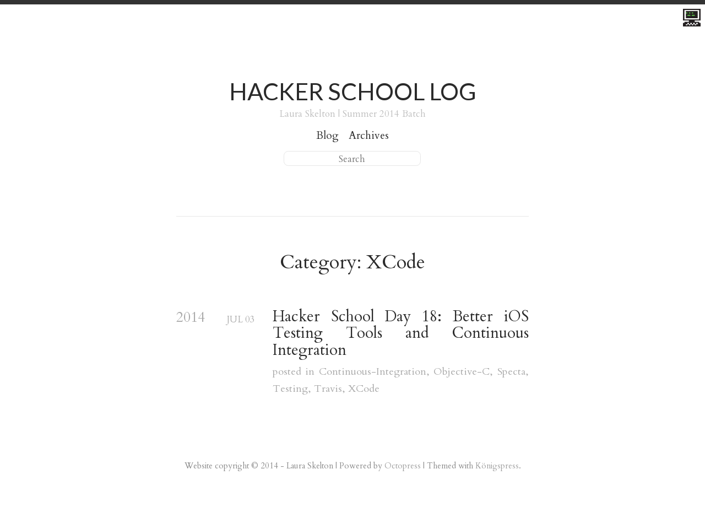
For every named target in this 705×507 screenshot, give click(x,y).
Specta (511, 372)
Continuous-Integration (372, 372)
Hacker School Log (352, 91)
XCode (363, 389)
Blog (327, 135)
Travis (328, 389)
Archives (369, 135)
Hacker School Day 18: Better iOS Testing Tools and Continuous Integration (401, 334)
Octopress (402, 465)
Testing (290, 389)
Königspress (497, 465)
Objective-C (461, 372)
